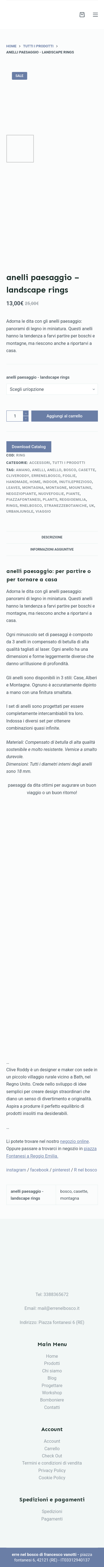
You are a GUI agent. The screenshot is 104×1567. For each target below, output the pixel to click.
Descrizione (52, 537)
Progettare (52, 1385)
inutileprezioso (75, 482)
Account (52, 1441)
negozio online (74, 1141)
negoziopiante (21, 494)
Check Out (52, 1455)
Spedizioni (52, 1511)
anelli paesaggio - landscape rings (38, 377)
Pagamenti (52, 1519)
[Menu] (95, 14)
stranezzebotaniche (65, 506)
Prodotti (52, 1363)
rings (12, 506)
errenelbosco (45, 476)
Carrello (52, 1448)
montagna (33, 488)
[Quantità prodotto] (17, 416)
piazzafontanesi (23, 499)
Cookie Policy (52, 1477)
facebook (39, 1170)
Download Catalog (29, 446)
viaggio (43, 511)
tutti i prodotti (68, 463)
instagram (16, 1170)
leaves (13, 488)
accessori (39, 463)
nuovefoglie (51, 494)
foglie (69, 476)
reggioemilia (73, 499)
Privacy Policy (52, 1470)
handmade (17, 482)
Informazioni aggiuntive (51, 549)
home (35, 482)
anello (54, 470)
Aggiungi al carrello (65, 416)
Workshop (52, 1392)
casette (86, 470)
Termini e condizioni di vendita (52, 1463)
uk (91, 506)
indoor (50, 482)
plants (50, 499)
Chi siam (50, 1371)
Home (52, 1356)
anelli (38, 470)
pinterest (61, 1170)
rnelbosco (31, 506)
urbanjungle (20, 511)
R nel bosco (85, 1170)
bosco (70, 470)
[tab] (52, 537)
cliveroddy (17, 476)
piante (73, 494)
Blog (52, 1378)
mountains (80, 488)
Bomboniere (52, 1400)
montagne (56, 488)
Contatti (52, 1407)
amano (23, 470)
